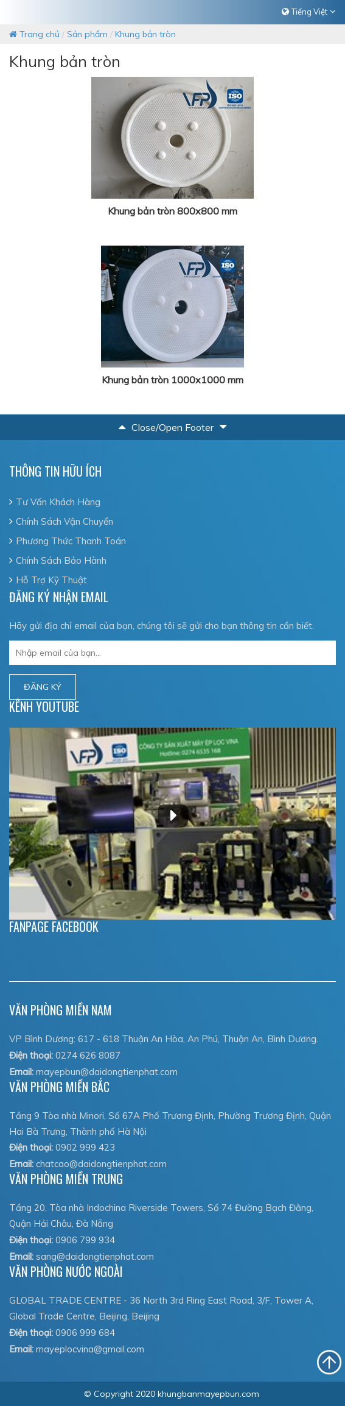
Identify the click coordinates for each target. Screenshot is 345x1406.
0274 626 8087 (87, 1055)
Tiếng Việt (309, 11)
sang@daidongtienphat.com (95, 1256)
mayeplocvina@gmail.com (90, 1349)
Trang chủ (34, 34)
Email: (21, 1072)
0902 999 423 (85, 1147)
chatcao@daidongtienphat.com (101, 1164)
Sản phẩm (87, 34)
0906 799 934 (85, 1240)
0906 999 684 (85, 1332)
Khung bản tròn (145, 34)
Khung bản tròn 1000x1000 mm (172, 380)
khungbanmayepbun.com (208, 1393)
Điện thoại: (31, 1055)
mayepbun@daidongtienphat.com (107, 1072)
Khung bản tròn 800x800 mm (172, 211)
